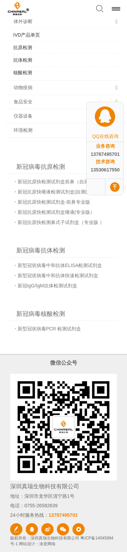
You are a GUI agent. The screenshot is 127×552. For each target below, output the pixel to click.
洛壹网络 (47, 543)
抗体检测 (22, 60)
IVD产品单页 (26, 35)
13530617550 (105, 169)
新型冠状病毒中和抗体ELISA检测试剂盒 (60, 265)
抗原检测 (22, 47)
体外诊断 (23, 21)
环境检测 (23, 130)
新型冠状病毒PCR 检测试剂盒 (49, 328)
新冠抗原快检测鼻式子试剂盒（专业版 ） (61, 222)
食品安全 (23, 101)
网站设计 (27, 543)
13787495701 (105, 154)
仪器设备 (23, 116)
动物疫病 (23, 87)
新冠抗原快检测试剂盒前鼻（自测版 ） (59, 181)
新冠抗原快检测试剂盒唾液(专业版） (56, 212)
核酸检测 (22, 72)
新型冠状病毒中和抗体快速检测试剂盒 (58, 275)
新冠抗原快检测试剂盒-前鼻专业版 (54, 202)
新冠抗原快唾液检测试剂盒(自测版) (55, 192)
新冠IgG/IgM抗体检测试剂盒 (47, 285)
